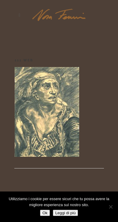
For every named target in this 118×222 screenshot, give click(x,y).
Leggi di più (65, 213)
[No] (111, 207)
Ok (44, 213)
